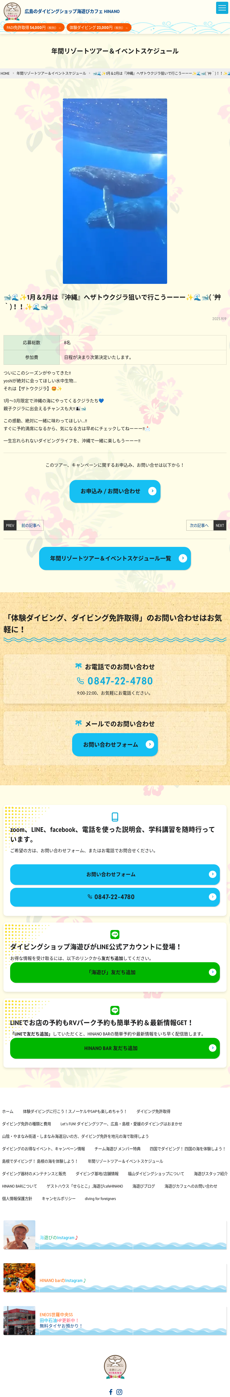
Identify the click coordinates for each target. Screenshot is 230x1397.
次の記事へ (201, 525)
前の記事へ (29, 525)
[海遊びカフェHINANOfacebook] (110, 1392)
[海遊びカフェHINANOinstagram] (119, 1392)
